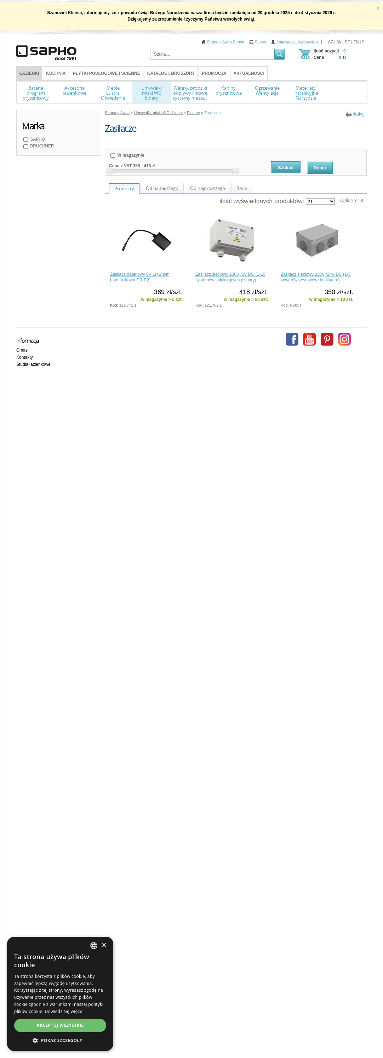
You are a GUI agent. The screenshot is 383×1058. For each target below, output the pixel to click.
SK (339, 42)
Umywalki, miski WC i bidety (158, 113)
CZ (330, 42)
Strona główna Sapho (225, 42)
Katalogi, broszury (171, 73)
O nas (22, 350)
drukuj (359, 114)
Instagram (344, 339)
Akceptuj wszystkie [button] (60, 1025)
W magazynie (130, 155)
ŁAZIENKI (29, 73)
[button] (60, 1040)
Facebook (292, 339)
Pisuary (193, 113)
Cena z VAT (120, 165)
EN (356, 42)
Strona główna (117, 113)
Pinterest (327, 339)
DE (347, 42)
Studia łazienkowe (33, 364)
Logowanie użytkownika (297, 42)
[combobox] (93, 945)
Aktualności (248, 73)
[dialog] (60, 994)
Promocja (214, 73)
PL (364, 42)
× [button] (103, 945)
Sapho (260, 42)
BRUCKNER (41, 146)
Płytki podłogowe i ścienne (106, 73)
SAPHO (37, 139)
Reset (320, 167)
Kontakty (24, 357)
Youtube (309, 339)
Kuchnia (55, 73)
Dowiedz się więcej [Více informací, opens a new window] (64, 1011)
